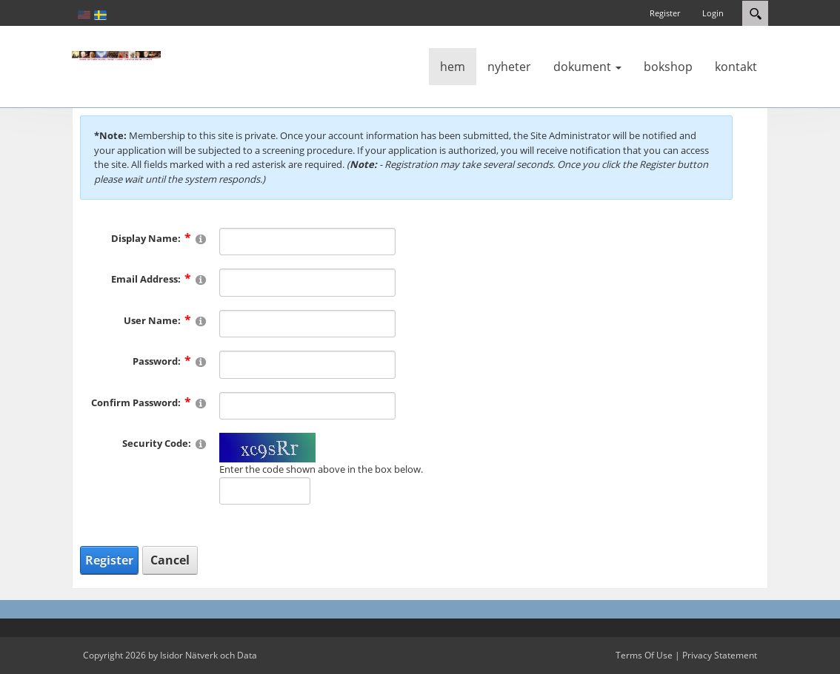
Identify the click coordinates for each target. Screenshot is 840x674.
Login (713, 12)
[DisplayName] (307, 242)
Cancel (170, 560)
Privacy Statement (719, 655)
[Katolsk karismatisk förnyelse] (116, 54)
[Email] (307, 283)
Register (665, 12)
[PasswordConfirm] (307, 406)
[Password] (307, 365)
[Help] (201, 238)
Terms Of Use (644, 655)
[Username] (307, 324)
